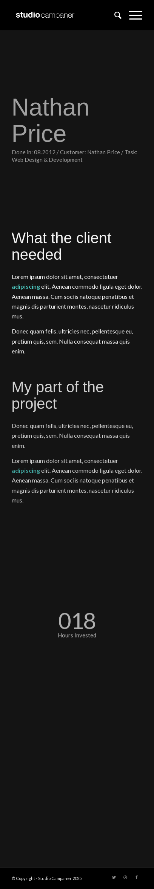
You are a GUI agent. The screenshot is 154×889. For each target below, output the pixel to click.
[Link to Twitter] (114, 877)
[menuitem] (114, 15)
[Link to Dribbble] (125, 877)
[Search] (114, 15)
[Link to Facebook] (136, 877)
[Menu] (132, 15)
